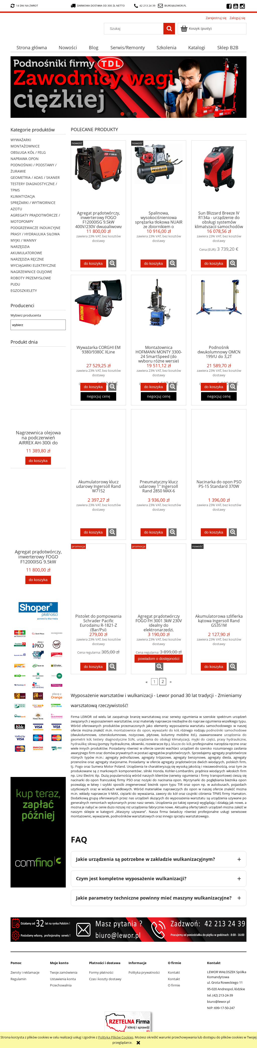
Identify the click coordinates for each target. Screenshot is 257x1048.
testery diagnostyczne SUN (114, 739)
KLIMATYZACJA (23, 196)
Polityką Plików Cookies (115, 1037)
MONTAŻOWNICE (25, 146)
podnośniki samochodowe (226, 730)
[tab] (122, 114)
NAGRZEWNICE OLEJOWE (31, 271)
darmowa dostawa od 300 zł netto (98, 6)
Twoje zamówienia (63, 972)
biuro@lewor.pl (175, 5)
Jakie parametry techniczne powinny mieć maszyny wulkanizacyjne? (154, 898)
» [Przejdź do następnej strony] (171, 682)
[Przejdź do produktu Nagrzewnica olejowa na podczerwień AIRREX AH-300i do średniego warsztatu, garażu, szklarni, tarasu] (38, 400)
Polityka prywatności (144, 972)
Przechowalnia (61, 985)
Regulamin (18, 979)
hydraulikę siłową (84, 744)
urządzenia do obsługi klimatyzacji (163, 739)
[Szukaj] (169, 28)
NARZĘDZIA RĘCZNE (27, 259)
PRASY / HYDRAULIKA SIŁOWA (35, 234)
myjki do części (203, 739)
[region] (128, 87)
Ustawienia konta (63, 979)
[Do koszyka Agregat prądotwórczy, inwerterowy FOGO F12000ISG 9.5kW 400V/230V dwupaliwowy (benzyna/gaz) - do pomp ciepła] (38, 580)
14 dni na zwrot (24, 6)
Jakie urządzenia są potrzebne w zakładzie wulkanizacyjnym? (145, 859)
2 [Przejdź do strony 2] (163, 682)
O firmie (174, 985)
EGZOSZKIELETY (24, 290)
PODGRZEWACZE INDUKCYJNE (35, 227)
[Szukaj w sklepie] (135, 28)
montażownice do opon (132, 730)
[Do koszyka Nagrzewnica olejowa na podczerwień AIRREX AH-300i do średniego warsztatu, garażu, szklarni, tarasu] (38, 461)
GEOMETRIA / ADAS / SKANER (35, 177)
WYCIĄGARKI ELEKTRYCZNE (33, 265)
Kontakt (174, 972)
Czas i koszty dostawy (105, 979)
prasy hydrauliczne (231, 739)
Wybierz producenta (26, 315)
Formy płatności (101, 972)
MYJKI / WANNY (23, 240)
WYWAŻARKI (21, 139)
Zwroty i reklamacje (25, 972)
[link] (128, 87)
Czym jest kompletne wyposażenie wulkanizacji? (131, 878)
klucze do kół (181, 744)
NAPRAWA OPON (25, 158)
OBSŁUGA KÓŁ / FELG (28, 152)
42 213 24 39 (144, 6)
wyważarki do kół (165, 730)
